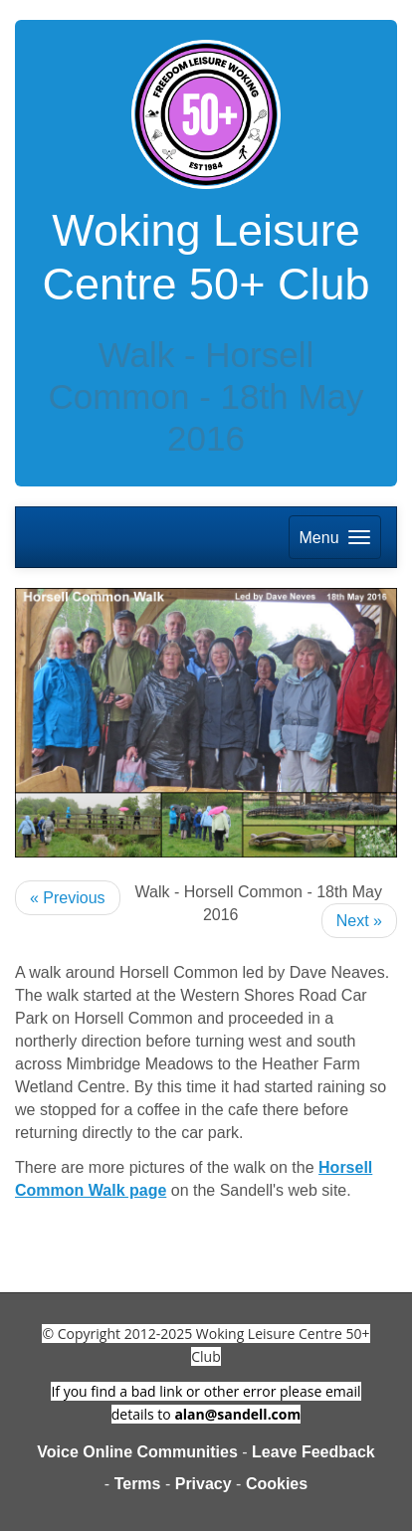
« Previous (67, 897)
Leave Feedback (313, 1451)
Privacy (203, 1483)
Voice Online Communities (137, 1451)
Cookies (277, 1483)
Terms (137, 1483)
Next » (359, 920)
